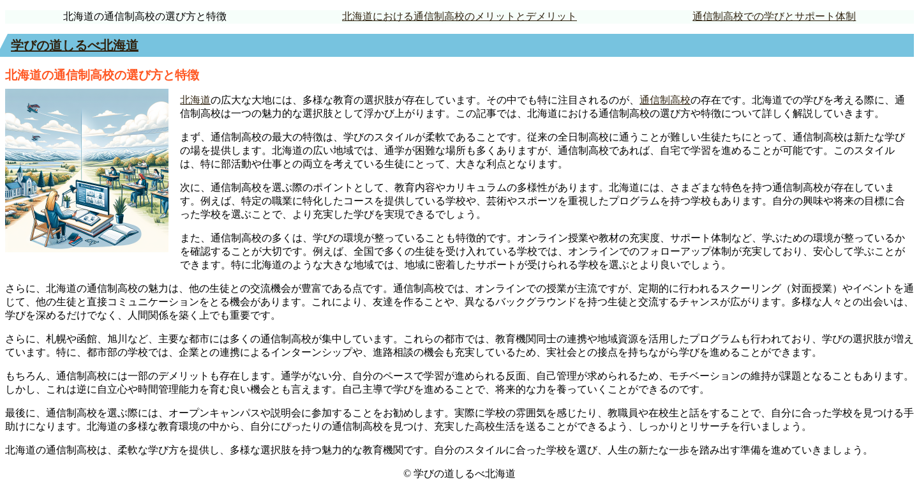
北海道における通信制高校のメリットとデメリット (459, 16)
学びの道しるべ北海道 (74, 45)
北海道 (195, 100)
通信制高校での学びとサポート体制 (774, 16)
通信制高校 (665, 100)
